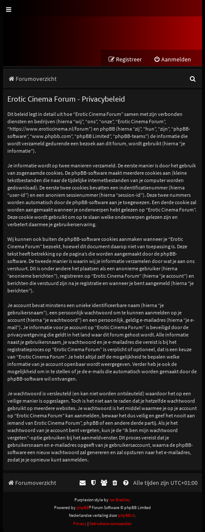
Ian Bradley (119, 500)
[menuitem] (172, 59)
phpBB (83, 507)
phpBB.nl (126, 515)
